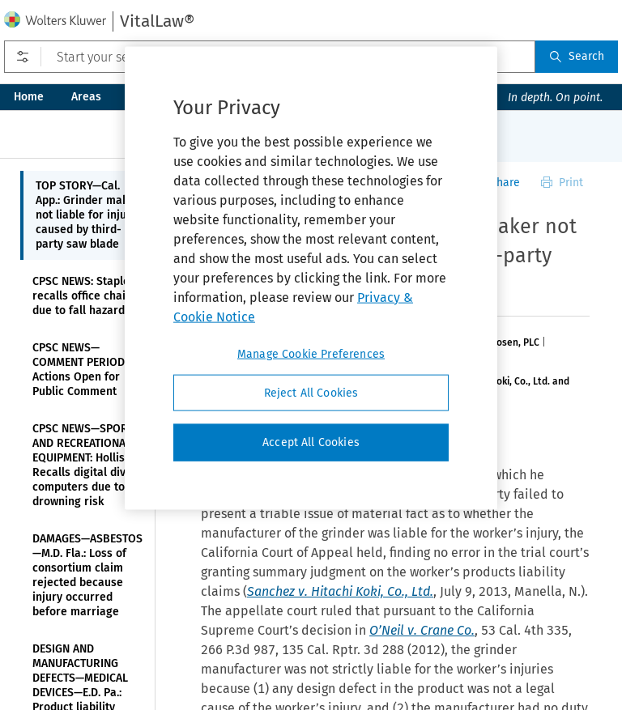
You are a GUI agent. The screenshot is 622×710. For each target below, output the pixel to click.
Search (576, 56)
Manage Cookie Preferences (311, 353)
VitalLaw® (157, 21)
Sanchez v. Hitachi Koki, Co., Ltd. (340, 591)
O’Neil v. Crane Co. (422, 630)
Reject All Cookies (311, 392)
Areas (86, 97)
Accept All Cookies (311, 442)
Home (29, 97)
